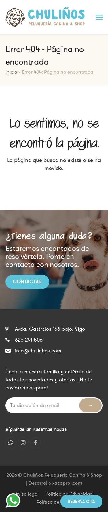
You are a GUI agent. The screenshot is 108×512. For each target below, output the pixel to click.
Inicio (11, 72)
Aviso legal (27, 494)
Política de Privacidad (69, 494)
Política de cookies (57, 502)
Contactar (27, 281)
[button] (99, 17)
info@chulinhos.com (38, 350)
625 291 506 (29, 339)
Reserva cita (81, 501)
